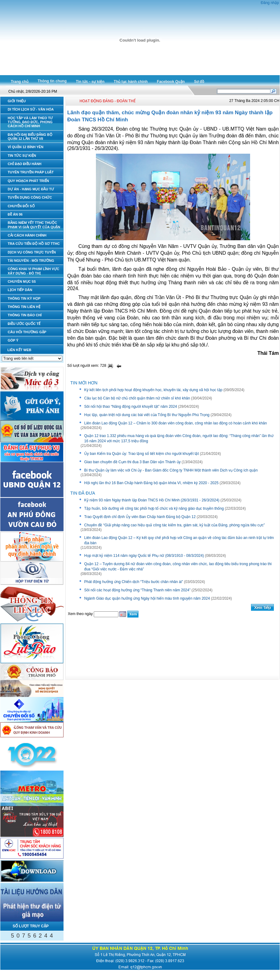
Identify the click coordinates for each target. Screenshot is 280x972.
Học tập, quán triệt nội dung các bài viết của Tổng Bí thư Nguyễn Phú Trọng (146, 415)
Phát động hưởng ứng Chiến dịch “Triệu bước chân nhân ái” (133, 582)
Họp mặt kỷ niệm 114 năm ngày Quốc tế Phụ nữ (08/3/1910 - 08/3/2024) (144, 555)
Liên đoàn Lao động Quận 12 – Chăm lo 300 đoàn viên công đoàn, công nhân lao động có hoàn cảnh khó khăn (175, 423)
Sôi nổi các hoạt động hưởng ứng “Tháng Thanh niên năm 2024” (137, 590)
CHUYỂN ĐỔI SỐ (21, 206)
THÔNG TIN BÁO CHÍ (25, 315)
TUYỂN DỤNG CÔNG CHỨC (30, 197)
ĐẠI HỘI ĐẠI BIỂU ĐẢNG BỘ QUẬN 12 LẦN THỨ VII (30, 136)
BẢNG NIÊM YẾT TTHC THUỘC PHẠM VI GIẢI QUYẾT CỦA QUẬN (34, 225)
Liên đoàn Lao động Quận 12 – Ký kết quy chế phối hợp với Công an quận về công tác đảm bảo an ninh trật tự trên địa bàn (179, 540)
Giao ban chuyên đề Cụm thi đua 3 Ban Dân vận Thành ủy (132, 462)
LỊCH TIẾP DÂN (20, 290)
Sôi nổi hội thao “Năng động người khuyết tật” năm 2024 (130, 406)
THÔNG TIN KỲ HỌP (24, 298)
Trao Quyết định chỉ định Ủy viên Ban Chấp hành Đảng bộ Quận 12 (140, 517)
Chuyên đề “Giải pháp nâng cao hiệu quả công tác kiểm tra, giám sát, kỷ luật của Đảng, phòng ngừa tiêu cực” (174, 525)
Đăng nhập (270, 3)
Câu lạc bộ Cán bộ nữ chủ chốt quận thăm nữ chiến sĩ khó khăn (137, 398)
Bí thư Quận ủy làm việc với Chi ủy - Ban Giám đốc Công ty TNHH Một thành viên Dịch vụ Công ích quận (171, 470)
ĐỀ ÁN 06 (15, 214)
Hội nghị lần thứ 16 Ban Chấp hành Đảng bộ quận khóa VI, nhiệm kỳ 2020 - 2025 (151, 483)
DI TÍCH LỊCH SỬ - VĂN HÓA (31, 109)
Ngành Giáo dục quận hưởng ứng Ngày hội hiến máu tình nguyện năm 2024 (147, 598)
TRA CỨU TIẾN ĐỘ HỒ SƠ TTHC (34, 243)
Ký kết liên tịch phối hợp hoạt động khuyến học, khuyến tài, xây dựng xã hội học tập (153, 390)
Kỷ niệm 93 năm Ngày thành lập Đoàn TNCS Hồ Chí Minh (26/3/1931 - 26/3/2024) (151, 500)
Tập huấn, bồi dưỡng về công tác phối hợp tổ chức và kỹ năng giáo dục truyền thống (154, 508)
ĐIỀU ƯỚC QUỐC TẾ (24, 324)
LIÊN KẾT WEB (19, 350)
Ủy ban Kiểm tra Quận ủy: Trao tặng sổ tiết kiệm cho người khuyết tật (141, 454)
